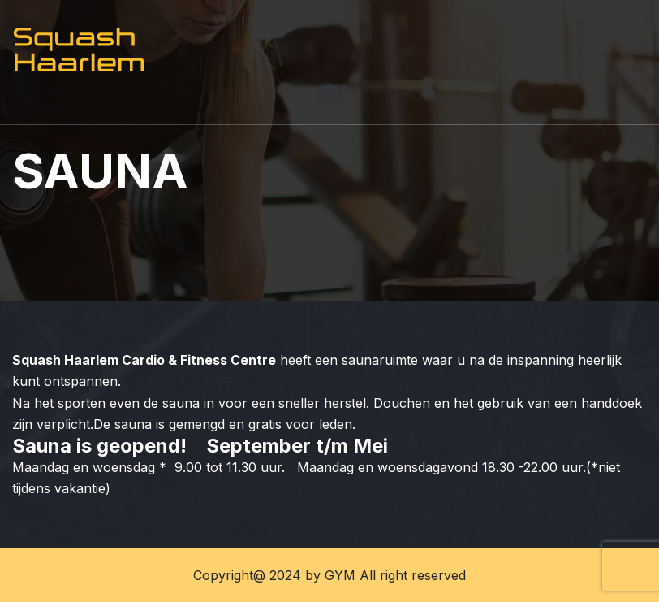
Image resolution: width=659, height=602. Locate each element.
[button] (330, 90)
